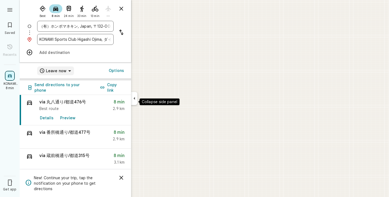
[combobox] (75, 26)
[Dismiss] (121, 178)
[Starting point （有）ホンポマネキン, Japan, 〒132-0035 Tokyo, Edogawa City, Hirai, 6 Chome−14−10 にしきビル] (75, 26)
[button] (75, 137)
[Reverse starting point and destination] (121, 33)
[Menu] (10, 9)
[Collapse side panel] (134, 98)
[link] (75, 110)
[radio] (42, 10)
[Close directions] (121, 8)
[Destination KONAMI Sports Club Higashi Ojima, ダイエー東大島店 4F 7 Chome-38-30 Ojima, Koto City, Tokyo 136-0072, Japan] (75, 39)
